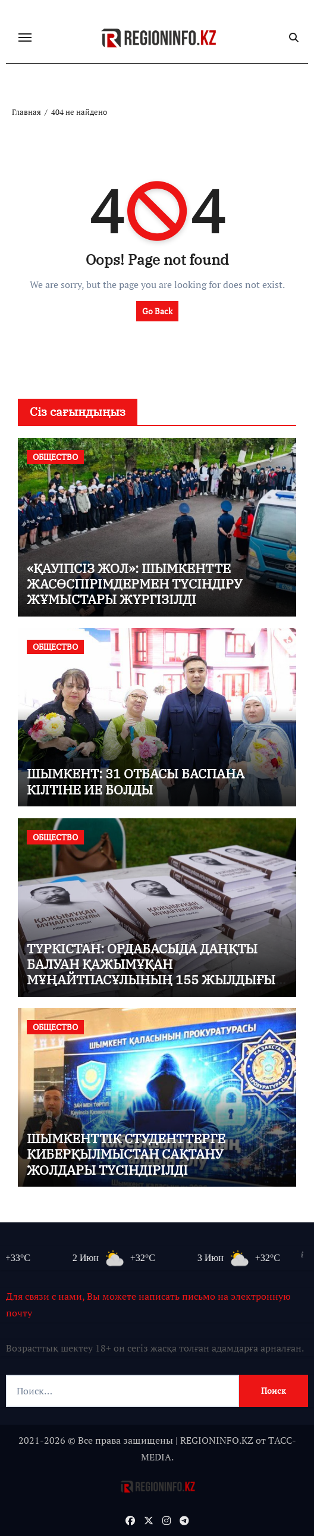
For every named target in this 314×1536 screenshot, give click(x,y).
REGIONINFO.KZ (216, 1440)
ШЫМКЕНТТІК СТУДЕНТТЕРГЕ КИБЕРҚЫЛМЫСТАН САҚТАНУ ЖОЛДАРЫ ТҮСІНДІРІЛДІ (126, 1154)
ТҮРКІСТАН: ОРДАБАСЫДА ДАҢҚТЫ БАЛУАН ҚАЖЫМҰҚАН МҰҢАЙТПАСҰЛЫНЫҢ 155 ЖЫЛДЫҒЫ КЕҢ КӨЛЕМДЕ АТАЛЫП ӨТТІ (151, 972)
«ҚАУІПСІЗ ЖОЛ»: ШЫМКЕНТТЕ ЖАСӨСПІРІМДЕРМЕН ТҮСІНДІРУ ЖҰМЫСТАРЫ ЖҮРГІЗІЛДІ (134, 583)
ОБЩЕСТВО (55, 456)
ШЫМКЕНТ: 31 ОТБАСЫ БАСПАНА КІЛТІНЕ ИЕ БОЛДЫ (135, 781)
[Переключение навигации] (25, 37)
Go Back (157, 311)
